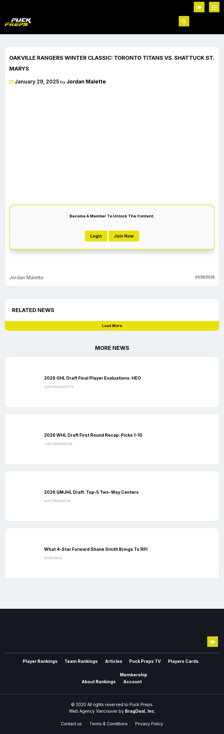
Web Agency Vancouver (93, 709)
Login (96, 235)
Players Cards (159, 661)
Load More (112, 325)
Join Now (124, 235)
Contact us (71, 722)
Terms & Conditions (108, 722)
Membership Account (112, 678)
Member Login (199, 7)
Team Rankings (65, 661)
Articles (95, 661)
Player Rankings (26, 661)
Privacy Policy (149, 722)
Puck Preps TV (124, 661)
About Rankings (196, 661)
